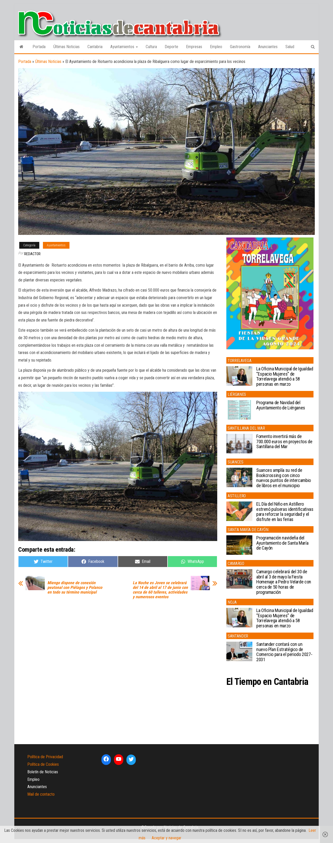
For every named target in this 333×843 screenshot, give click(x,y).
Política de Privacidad (45, 756)
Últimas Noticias (66, 46)
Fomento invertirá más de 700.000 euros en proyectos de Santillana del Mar (284, 441)
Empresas (194, 46)
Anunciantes (268, 46)
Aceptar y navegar (166, 837)
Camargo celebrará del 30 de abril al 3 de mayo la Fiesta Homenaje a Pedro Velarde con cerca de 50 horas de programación (283, 582)
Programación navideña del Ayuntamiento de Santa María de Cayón (282, 543)
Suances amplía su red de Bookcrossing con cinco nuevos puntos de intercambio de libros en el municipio (283, 477)
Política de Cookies (43, 764)
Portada (39, 46)
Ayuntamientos (124, 46)
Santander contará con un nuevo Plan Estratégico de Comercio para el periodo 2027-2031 (284, 651)
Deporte (171, 46)
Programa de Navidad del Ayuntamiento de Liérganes (280, 405)
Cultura (151, 46)
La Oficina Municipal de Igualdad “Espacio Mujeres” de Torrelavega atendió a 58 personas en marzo (284, 376)
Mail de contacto (41, 794)
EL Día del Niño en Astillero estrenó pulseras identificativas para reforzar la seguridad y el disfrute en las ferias (284, 511)
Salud (289, 46)
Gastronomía (240, 46)
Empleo (216, 46)
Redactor (32, 254)
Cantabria (95, 46)
